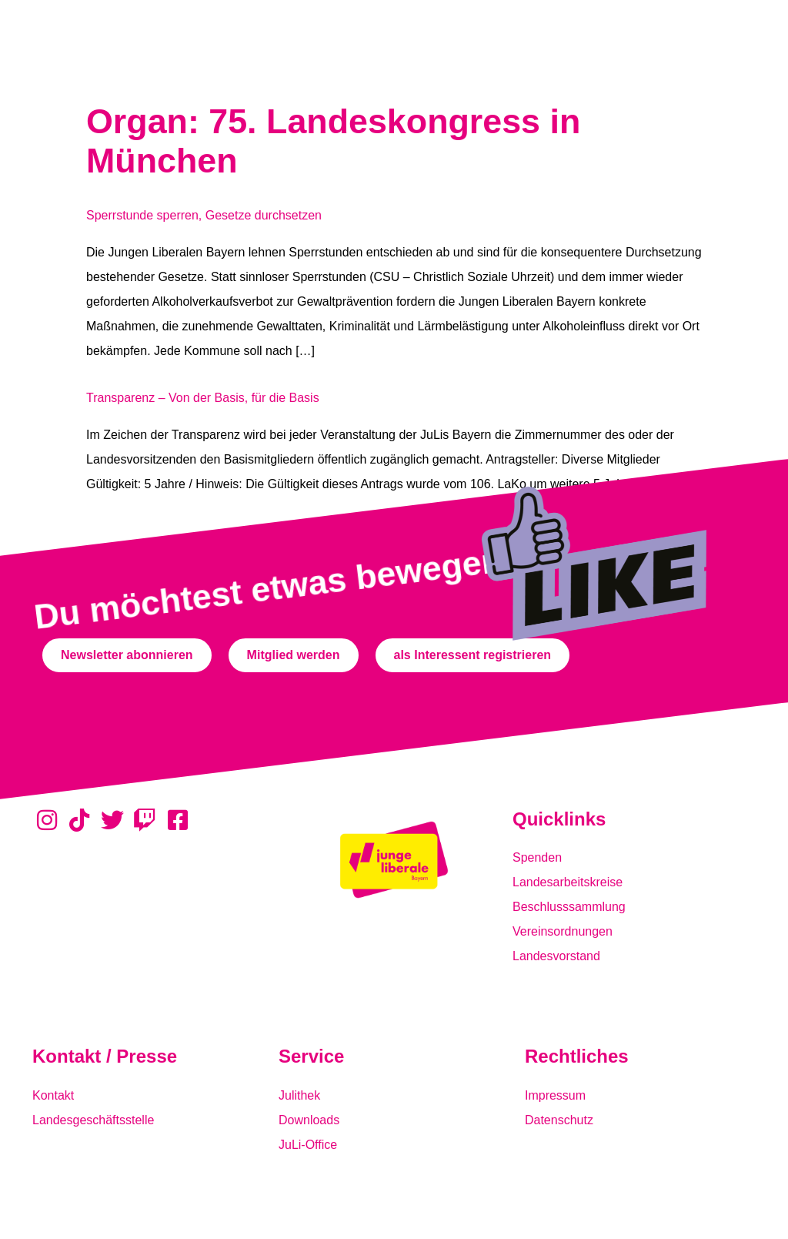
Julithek (299, 1095)
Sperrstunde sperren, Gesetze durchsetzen (204, 215)
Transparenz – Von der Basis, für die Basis (202, 397)
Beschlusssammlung (569, 906)
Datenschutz (559, 1120)
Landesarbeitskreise (568, 882)
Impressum (555, 1095)
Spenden (537, 857)
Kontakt (53, 1095)
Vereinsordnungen (563, 931)
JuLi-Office (308, 1144)
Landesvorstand (556, 956)
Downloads (309, 1120)
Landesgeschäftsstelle (93, 1120)
